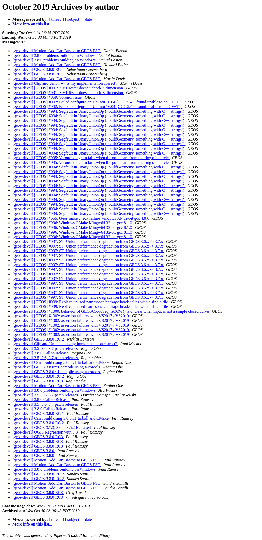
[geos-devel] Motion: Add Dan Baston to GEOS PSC (56, 51)
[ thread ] (56, 19)
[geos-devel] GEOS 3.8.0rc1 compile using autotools (56, 367)
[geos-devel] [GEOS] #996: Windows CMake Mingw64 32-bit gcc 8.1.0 (72, 223)
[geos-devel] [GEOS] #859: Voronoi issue (47, 97)
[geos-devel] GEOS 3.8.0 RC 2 (38, 339)
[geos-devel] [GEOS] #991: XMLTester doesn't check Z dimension (68, 88)
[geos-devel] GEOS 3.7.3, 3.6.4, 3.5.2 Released (52, 427)
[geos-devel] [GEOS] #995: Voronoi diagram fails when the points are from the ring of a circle (91, 158)
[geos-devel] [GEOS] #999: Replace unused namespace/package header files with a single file (90, 302)
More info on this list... (32, 24)
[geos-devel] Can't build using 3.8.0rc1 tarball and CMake (61, 362)
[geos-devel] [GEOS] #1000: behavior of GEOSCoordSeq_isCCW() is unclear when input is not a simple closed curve (111, 311)
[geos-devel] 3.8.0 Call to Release (41, 353)
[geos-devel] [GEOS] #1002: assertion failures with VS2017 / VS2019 (71, 316)
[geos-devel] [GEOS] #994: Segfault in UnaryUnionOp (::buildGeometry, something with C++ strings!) (98, 111)
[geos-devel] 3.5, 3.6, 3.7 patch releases (45, 348)
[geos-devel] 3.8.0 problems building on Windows (54, 55)
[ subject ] (73, 19)
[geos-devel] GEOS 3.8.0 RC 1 (38, 69)
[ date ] (88, 19)
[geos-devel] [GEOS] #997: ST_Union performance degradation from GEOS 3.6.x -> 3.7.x (88, 241)
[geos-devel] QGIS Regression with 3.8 (45, 432)
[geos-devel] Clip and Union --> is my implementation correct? (65, 83)
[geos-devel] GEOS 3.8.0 (33, 451)
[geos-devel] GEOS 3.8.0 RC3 (38, 381)
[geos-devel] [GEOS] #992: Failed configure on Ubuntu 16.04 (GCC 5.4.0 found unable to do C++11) (97, 102)
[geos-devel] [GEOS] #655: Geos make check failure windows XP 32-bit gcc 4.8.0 (81, 218)
